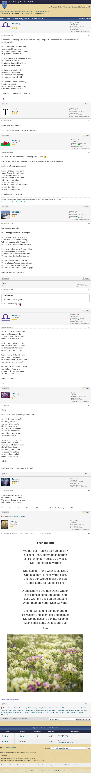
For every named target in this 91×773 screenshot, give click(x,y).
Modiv (14, 394)
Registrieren (31, 2)
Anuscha (32, 712)
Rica (2, 710)
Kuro (24, 708)
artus (53, 710)
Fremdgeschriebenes (40, 11)
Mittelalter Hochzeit (44, 771)
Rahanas (58, 708)
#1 (89, 35)
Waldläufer (80, 712)
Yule (72, 710)
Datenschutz (34, 771)
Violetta (15, 24)
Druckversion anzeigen (9, 747)
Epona (77, 708)
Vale (56, 712)
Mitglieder (73, 7)
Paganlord (60, 710)
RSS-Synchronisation (71, 765)
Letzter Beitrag (62, 737)
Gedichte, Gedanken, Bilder (23, 11)
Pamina (44, 708)
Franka (67, 710)
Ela (86, 710)
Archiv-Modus (36, 765)
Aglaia (52, 712)
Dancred (15, 212)
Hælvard (17, 516)
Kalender (81, 7)
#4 (89, 223)
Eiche (39, 708)
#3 (89, 152)
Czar (26, 712)
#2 (89, 120)
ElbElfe (15, 141)
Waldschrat (10, 712)
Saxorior (20, 710)
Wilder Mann (31, 708)
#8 (89, 490)
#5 (89, 290)
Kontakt (3, 765)
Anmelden (23, 2)
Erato (49, 710)
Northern (8, 710)
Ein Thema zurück (8, 719)
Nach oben (26, 765)
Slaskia (15, 479)
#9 (89, 533)
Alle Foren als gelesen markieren (52, 765)
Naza (38, 710)
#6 (89, 327)
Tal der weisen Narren (7, 11)
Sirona (43, 710)
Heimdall (83, 708)
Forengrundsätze (55, 7)
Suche (66, 7)
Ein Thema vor (21, 719)
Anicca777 (4, 714)
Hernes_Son (79, 710)
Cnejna (51, 708)
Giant (14, 710)
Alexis (62, 712)
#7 (89, 405)
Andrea (70, 708)
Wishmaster (19, 712)
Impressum (27, 771)
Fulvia (67, 712)
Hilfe (88, 7)
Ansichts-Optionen (85, 18)
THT (13, 109)
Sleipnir (46, 712)
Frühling (5, 736)
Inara (12, 522)
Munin (33, 710)
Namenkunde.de (62, 771)
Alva (15, 708)
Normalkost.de (53, 771)
